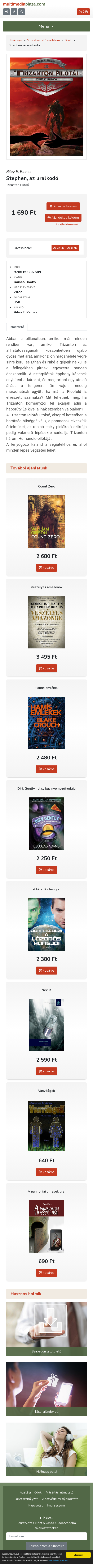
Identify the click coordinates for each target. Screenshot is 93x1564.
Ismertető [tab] (17, 327)
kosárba (46, 567)
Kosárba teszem (63, 206)
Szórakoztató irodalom (43, 40)
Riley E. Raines (18, 171)
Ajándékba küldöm (63, 217)
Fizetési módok (30, 1492)
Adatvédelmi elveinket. (58, 1560)
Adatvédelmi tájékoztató (60, 1499)
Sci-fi (68, 40)
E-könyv (16, 40)
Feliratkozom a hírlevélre (46, 1546)
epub (58, 248)
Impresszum (56, 1505)
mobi (72, 248)
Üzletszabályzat (26, 1499)
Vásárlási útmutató (60, 1492)
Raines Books (25, 282)
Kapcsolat (35, 1505)
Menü (46, 26)
